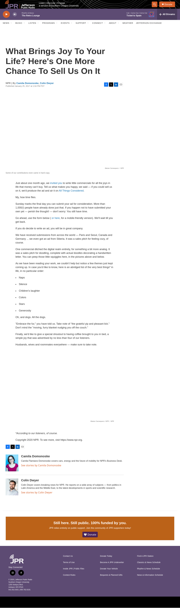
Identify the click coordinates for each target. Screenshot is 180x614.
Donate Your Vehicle (109, 575)
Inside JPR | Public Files (73, 575)
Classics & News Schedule (149, 569)
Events (65, 29)
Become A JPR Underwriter (112, 569)
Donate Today (106, 562)
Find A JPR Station (145, 562)
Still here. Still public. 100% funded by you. (90, 529)
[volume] (14, 20)
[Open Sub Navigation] (11, 29)
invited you (56, 189)
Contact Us (68, 562)
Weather (127, 29)
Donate (170, 7)
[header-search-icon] (156, 7)
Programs (48, 29)
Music (18, 29)
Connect (97, 29)
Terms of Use (69, 569)
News (6, 29)
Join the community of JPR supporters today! (108, 534)
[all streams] (167, 20)
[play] (6, 20)
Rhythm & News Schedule (148, 575)
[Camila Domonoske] (12, 469)
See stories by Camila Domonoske (41, 471)
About (112, 29)
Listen (32, 29)
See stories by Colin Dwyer (36, 498)
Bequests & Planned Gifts (111, 581)
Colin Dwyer (47, 89)
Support (81, 29)
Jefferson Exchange (149, 29)
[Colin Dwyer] (12, 493)
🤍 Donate (90, 540)
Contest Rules (69, 581)
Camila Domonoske (27, 89)
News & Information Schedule (150, 581)
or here (56, 224)
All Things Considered (71, 196)
